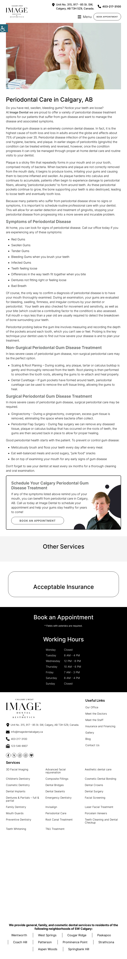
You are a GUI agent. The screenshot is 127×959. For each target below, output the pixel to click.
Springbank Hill (78, 949)
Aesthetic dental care (98, 769)
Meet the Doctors (96, 713)
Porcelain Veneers (96, 813)
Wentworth (19, 935)
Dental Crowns (94, 785)
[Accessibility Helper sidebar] (4, 28)
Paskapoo (104, 935)
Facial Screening (95, 797)
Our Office (91, 707)
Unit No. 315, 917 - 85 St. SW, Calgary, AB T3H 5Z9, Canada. (73, 6)
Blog (88, 739)
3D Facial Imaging (17, 769)
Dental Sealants (55, 791)
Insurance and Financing (100, 726)
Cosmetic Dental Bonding (100, 778)
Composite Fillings (56, 778)
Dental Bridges (54, 785)
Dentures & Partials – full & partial (22, 799)
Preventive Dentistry (18, 819)
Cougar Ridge (76, 935)
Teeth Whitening (16, 828)
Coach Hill (20, 942)
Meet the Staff (94, 720)
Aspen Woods (47, 949)
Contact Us (92, 745)
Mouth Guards (14, 813)
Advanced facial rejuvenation (55, 771)
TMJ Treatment (54, 828)
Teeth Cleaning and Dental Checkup (101, 821)
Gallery (89, 732)
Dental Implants (15, 791)
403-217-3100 (109, 6)
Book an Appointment (38, 520)
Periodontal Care (55, 813)
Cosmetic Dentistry (18, 785)
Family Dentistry (16, 807)
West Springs (47, 935)
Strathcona (106, 942)
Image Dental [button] (19, 112)
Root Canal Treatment (59, 819)
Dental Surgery (94, 791)
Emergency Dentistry (58, 797)
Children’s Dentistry (18, 778)
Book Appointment (107, 17)
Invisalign (51, 807)
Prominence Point (75, 942)
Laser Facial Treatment (99, 807)
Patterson (45, 942)
